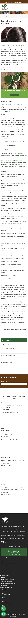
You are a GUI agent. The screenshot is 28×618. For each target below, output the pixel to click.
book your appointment (14, 384)
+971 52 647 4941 (7, 410)
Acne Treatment (3, 585)
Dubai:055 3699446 (18, 1)
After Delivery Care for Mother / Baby (8, 564)
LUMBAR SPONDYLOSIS (8, 359)
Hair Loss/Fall (3, 574)
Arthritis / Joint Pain (4, 566)
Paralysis (2, 568)
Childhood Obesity (7, 362)
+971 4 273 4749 (6, 436)
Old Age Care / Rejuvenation (6, 581)
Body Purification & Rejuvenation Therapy (9, 572)
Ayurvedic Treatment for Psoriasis (7, 583)
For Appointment (18, 7)
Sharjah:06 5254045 (18, 2)
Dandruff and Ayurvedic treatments (11, 22)
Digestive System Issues (9, 366)
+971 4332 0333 (6, 463)
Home (2, 16)
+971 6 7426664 (6, 409)
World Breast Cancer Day (9, 352)
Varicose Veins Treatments (6, 587)
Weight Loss (2, 570)
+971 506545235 (7, 494)
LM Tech (17, 616)
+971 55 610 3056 (7, 465)
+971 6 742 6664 (6, 594)
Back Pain (2, 561)
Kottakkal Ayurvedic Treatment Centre (16, 162)
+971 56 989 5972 (15, 410)
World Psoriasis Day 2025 (9, 348)
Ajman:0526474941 (10, 1)
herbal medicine (20, 155)
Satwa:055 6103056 (9, 2)
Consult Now (14, 95)
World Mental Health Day (9, 355)
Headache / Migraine (4, 575)
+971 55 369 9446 (7, 438)
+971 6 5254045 (6, 492)
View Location (4, 597)
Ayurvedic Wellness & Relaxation (7, 579)
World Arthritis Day (7, 344)
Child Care (2, 577)
